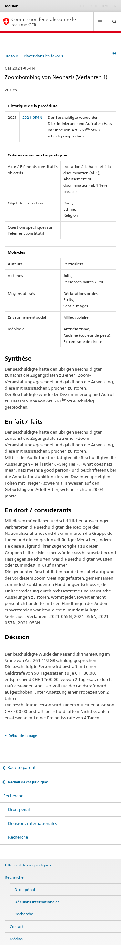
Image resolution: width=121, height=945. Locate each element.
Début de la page (22, 735)
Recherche (13, 795)
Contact (17, 926)
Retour (12, 55)
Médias (16, 938)
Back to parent (21, 767)
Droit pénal (19, 809)
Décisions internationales (32, 823)
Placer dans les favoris (43, 55)
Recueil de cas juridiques (27, 782)
